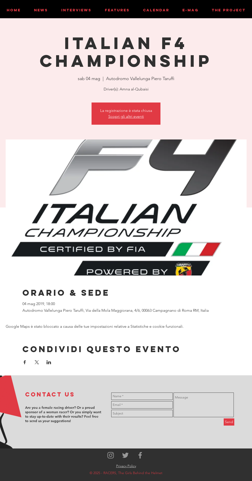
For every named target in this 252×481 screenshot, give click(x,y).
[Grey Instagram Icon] (110, 455)
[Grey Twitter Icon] (125, 455)
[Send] (229, 422)
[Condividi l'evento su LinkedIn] (49, 362)
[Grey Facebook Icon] (140, 455)
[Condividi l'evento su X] (36, 362)
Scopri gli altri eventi (126, 116)
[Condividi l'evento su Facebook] (24, 362)
